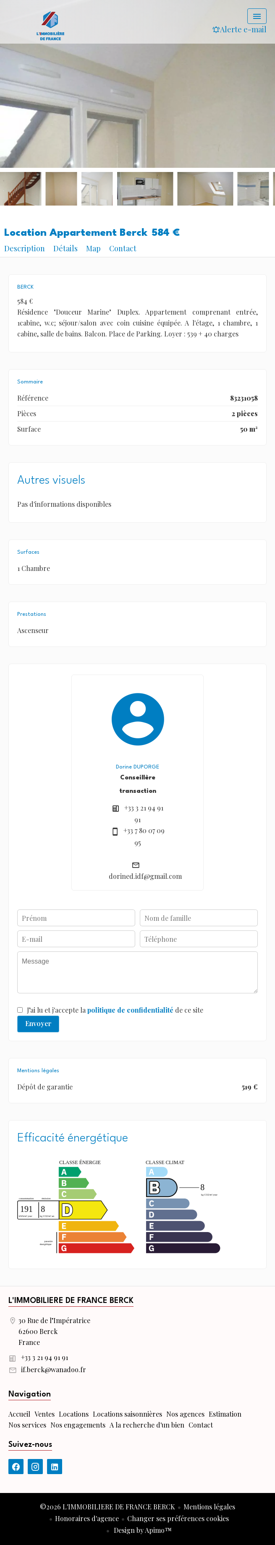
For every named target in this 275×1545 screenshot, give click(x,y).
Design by (142, 1530)
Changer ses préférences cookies (178, 1518)
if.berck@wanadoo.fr (53, 1369)
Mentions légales (209, 1506)
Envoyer (38, 1023)
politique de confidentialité (130, 1010)
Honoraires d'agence (87, 1518)
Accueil (50, 25)
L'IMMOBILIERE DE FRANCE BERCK (71, 1301)
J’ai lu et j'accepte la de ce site (115, 1010)
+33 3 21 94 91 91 (44, 1357)
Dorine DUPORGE (137, 767)
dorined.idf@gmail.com (145, 876)
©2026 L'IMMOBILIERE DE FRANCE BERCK (107, 1506)
